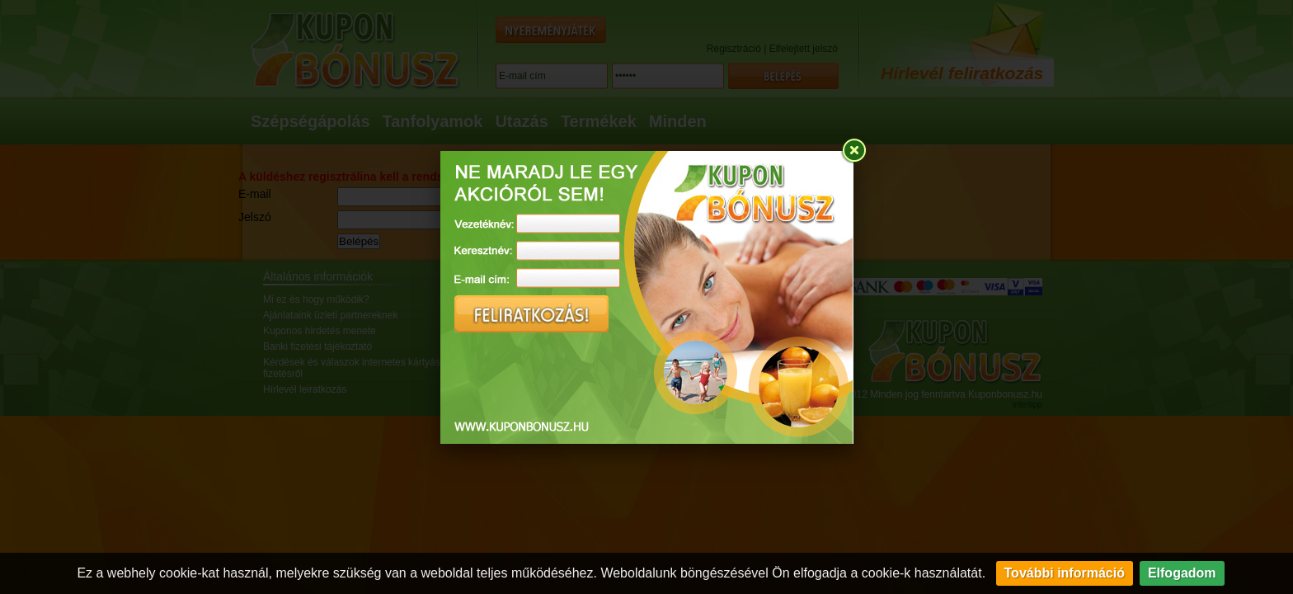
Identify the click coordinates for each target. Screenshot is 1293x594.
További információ (1064, 573)
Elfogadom (1182, 573)
